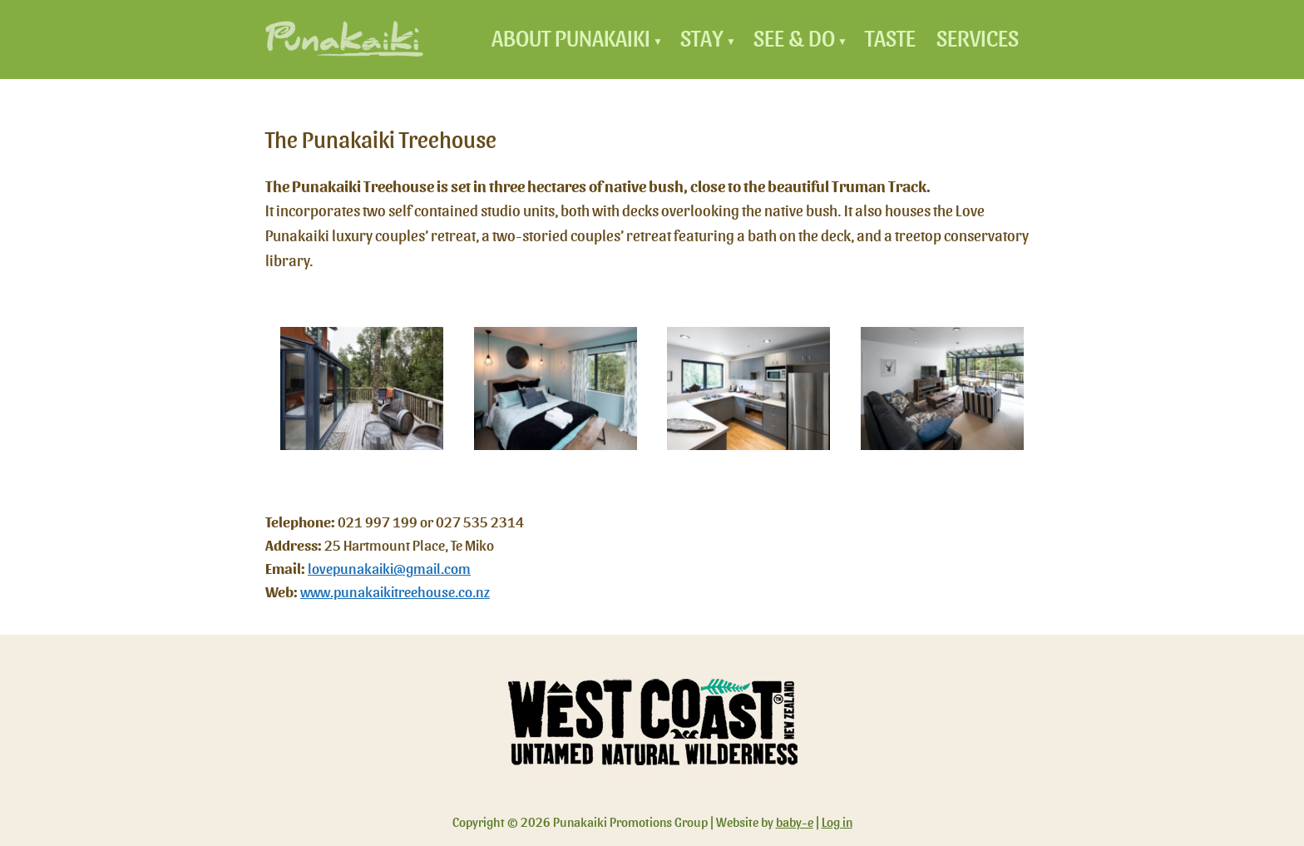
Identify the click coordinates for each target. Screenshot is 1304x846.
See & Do (794, 39)
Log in (837, 822)
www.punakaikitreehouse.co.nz (395, 592)
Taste (890, 39)
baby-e (794, 822)
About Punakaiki (570, 39)
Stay (702, 39)
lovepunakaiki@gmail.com (389, 569)
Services (977, 39)
